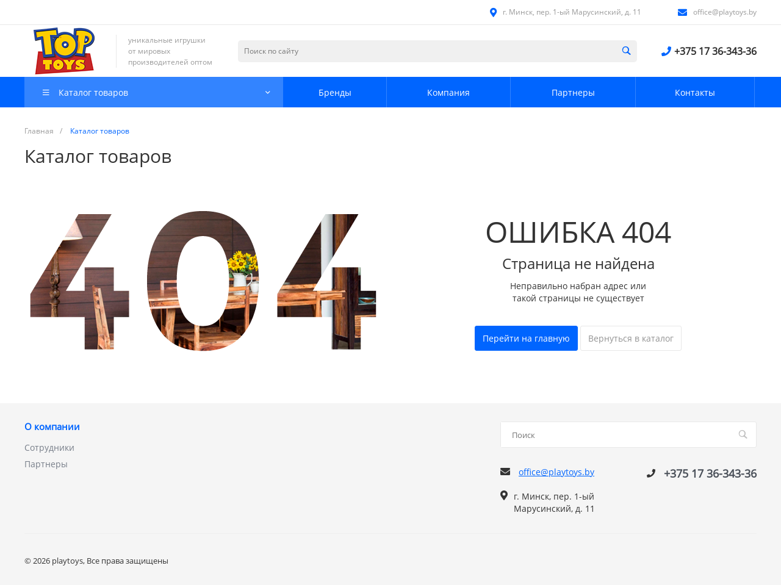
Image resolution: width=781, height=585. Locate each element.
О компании (52, 427)
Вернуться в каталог (631, 338)
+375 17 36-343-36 (715, 51)
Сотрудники (49, 447)
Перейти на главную (526, 338)
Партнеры (46, 464)
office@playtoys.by (725, 12)
